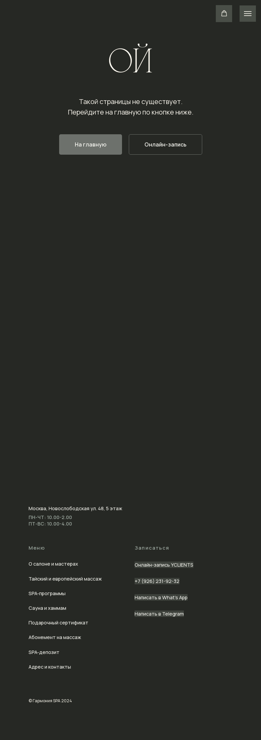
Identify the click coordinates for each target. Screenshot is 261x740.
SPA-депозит (44, 652)
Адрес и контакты (50, 667)
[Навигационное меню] (247, 13)
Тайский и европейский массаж (65, 578)
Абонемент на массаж (55, 637)
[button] (224, 13)
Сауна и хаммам (47, 608)
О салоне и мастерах (53, 564)
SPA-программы (47, 593)
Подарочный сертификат (58, 622)
